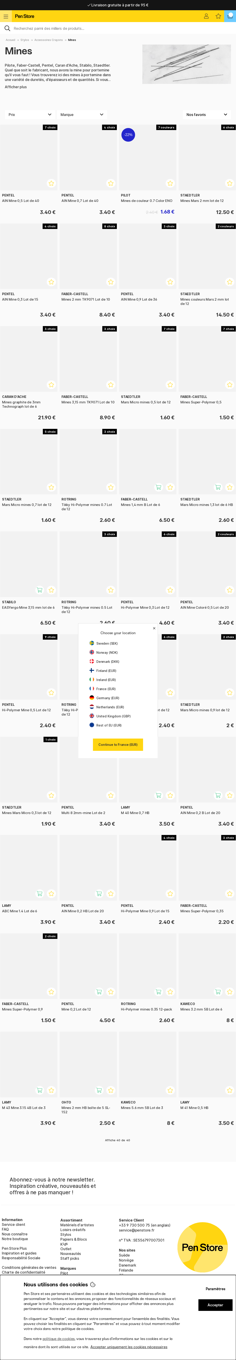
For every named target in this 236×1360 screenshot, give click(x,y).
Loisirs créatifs (72, 1229)
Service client (13, 1224)
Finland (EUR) (103, 671)
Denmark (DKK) (104, 662)
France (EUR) (103, 689)
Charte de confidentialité (23, 1272)
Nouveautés (70, 1253)
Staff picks (69, 1258)
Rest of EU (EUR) (106, 725)
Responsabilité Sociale (21, 1258)
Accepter (215, 1305)
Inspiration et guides (19, 1253)
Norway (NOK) (104, 652)
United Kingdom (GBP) (110, 716)
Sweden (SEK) (104, 643)
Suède (124, 1255)
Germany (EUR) (104, 698)
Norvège (126, 1260)
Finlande (126, 1270)
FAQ (5, 1229)
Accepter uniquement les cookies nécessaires (128, 1347)
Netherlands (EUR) (107, 707)
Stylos (25, 40)
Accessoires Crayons (48, 40)
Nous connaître (15, 1234)
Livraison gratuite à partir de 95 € (118, 5)
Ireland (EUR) (103, 680)
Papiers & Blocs (73, 1239)
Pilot (64, 1273)
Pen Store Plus (14, 1248)
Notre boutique (15, 1239)
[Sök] (118, 28)
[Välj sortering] (207, 114)
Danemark (127, 1265)
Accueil (10, 40)
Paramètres (215, 1289)
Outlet (66, 1249)
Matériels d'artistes (77, 1225)
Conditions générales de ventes (29, 1267)
